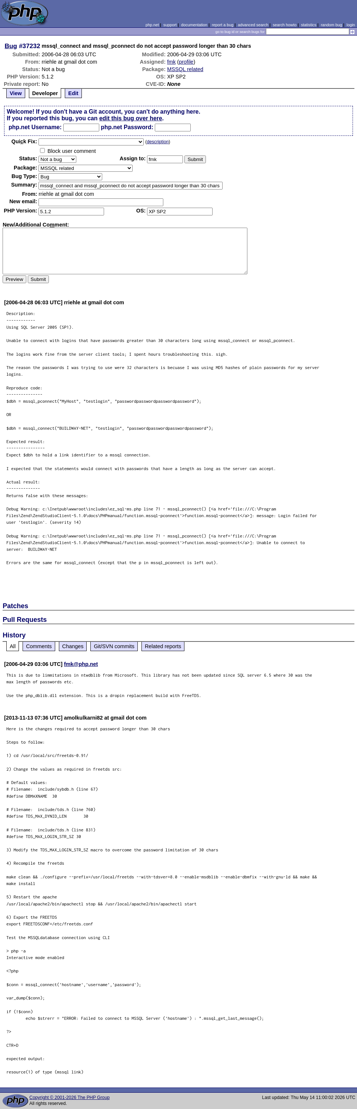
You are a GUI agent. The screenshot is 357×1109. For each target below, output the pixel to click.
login (351, 25)
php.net (152, 25)
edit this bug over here (130, 118)
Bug (11, 46)
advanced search (253, 25)
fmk (171, 62)
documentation (194, 25)
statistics (308, 25)
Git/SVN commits (114, 646)
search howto (284, 25)
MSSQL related (185, 69)
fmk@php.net (81, 664)
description (158, 141)
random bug (331, 25)
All (13, 646)
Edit (73, 93)
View (16, 93)
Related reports (163, 646)
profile (186, 62)
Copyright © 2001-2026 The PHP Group (69, 1097)
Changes (73, 646)
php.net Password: (127, 127)
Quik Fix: (24, 141)
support (170, 25)
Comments (39, 646)
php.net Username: (35, 127)
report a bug (222, 25)
